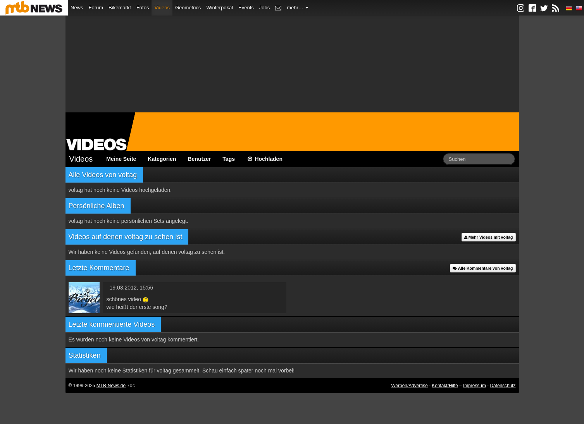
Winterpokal (219, 7)
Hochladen (264, 159)
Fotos (142, 7)
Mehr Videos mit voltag (488, 237)
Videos (162, 7)
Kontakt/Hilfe (445, 385)
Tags (228, 159)
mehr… (297, 7)
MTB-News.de (111, 385)
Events (246, 7)
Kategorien (162, 159)
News (77, 7)
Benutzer (199, 159)
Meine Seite (121, 159)
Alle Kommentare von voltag (483, 268)
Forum (96, 7)
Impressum (474, 385)
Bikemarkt (120, 7)
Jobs (264, 7)
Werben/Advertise (409, 385)
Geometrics (188, 7)
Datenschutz (502, 385)
